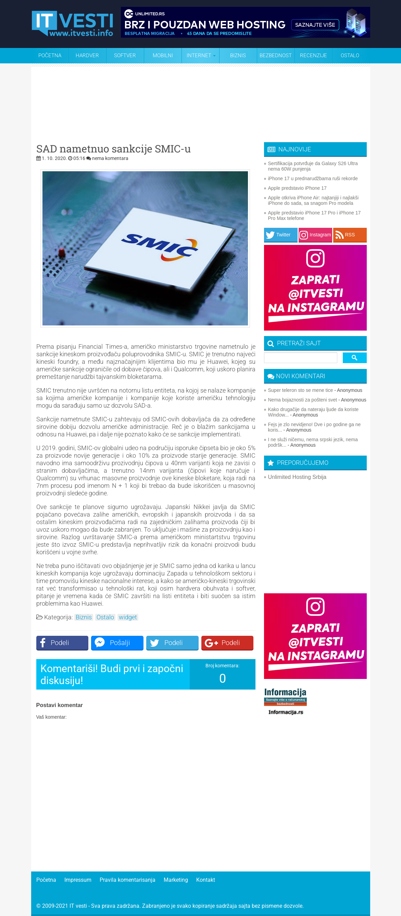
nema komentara (110, 158)
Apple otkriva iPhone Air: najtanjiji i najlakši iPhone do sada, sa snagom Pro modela (313, 200)
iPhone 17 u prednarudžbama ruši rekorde (313, 178)
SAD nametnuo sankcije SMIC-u (113, 148)
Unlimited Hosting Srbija (297, 477)
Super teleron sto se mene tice (300, 390)
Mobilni (163, 55)
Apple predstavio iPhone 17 (297, 188)
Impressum (77, 880)
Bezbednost (276, 55)
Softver (125, 55)
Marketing (176, 880)
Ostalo (105, 617)
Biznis (238, 55)
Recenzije (313, 55)
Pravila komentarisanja (127, 880)
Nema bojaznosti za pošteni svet (302, 400)
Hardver (87, 55)
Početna (49, 55)
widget (128, 617)
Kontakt (205, 880)
